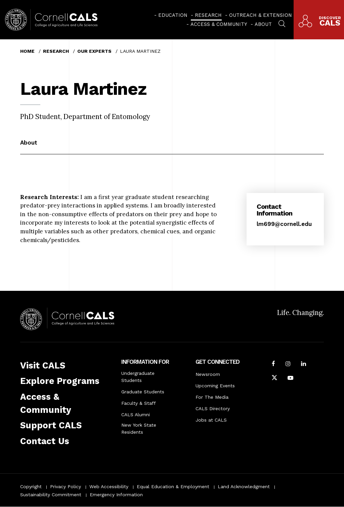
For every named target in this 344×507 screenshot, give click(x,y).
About (263, 24)
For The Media (212, 397)
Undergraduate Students (138, 376)
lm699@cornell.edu (284, 224)
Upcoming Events (215, 385)
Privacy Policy (65, 486)
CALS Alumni (135, 414)
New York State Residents (138, 428)
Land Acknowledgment (244, 486)
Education (172, 15)
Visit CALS (42, 365)
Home (27, 51)
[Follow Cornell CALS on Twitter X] (274, 378)
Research (208, 15)
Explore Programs (59, 381)
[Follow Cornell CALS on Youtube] (290, 378)
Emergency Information (116, 494)
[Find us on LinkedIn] (303, 364)
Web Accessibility (108, 486)
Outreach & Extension (260, 15)
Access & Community (218, 24)
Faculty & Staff (138, 403)
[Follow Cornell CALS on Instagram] (288, 364)
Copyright (31, 486)
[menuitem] (170, 15)
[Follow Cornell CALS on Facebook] (273, 364)
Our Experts (94, 51)
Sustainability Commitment (50, 494)
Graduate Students (142, 391)
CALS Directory (213, 408)
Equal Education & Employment (173, 486)
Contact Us (44, 441)
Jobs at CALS (211, 420)
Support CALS (51, 425)
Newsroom (208, 374)
